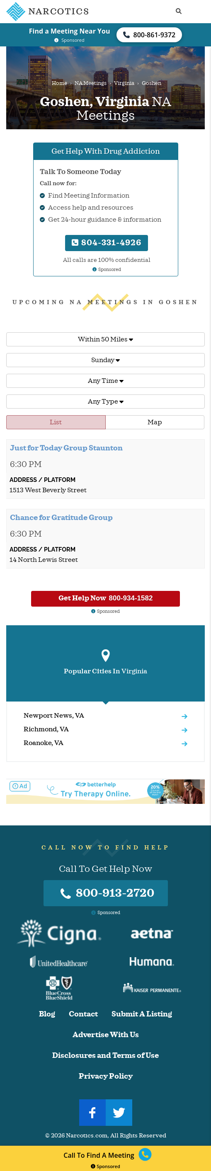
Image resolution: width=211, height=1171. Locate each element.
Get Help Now (105, 598)
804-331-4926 (106, 242)
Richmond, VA (46, 729)
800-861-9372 (149, 34)
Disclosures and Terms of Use (105, 1055)
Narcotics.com (86, 1135)
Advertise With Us (106, 1035)
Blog (47, 1014)
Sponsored (105, 1166)
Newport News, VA (54, 715)
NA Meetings (91, 83)
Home (59, 83)
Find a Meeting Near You (69, 31)
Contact (83, 1014)
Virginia (124, 83)
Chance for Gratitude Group (61, 518)
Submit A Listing (142, 1014)
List (56, 422)
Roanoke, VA (43, 743)
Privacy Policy (106, 1076)
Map (155, 422)
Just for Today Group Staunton (66, 448)
